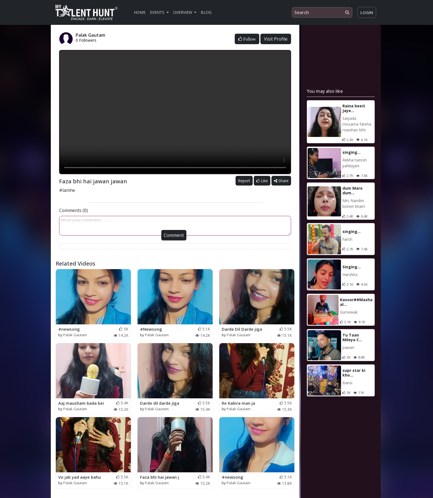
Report (244, 180)
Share (281, 180)
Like (262, 180)
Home (140, 12)
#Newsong (151, 329)
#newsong (69, 329)
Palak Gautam (75, 334)
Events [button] (157, 12)
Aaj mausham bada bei (81, 403)
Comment (174, 235)
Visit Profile (275, 39)
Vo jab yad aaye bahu (79, 477)
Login (366, 12)
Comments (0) (73, 210)
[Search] (322, 12)
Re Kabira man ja (238, 403)
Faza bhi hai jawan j (159, 477)
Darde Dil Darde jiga (242, 329)
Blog (206, 12)
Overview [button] (183, 12)
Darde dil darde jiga (159, 403)
